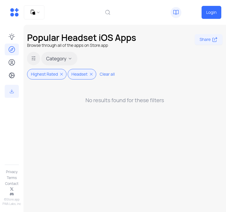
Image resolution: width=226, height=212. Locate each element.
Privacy (12, 172)
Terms (12, 177)
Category (59, 58)
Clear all (107, 74)
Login (211, 12)
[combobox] (34, 12)
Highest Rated (47, 74)
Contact (12, 183)
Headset (83, 74)
